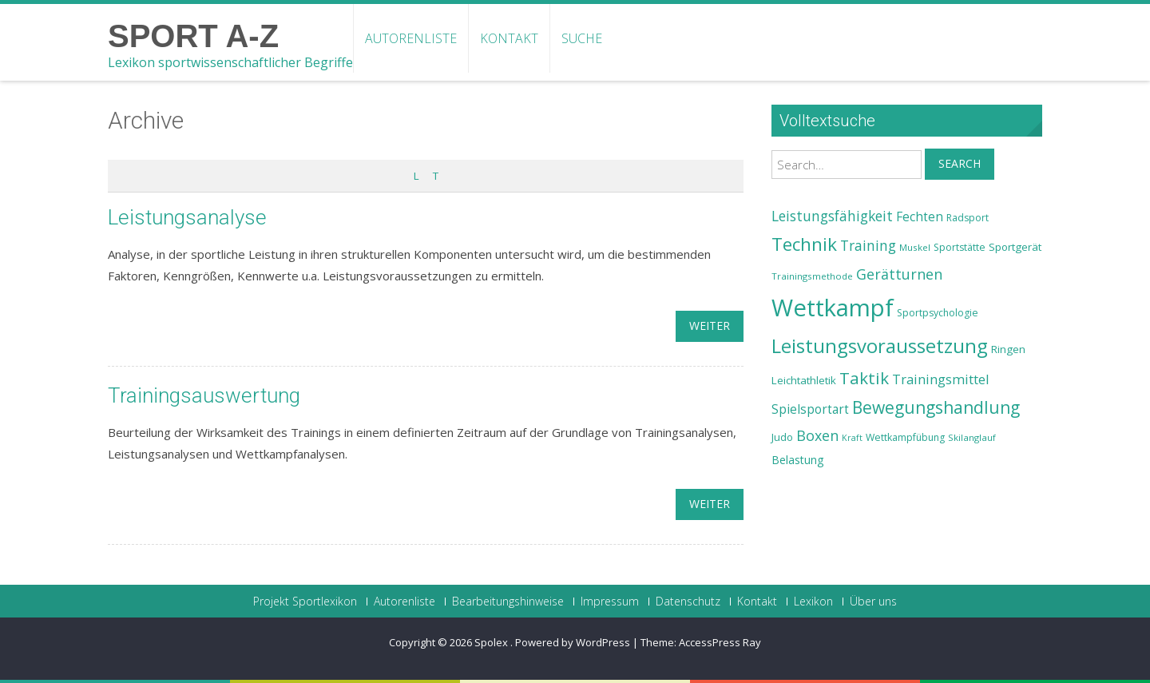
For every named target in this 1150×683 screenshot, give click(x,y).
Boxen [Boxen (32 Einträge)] (817, 435)
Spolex (492, 642)
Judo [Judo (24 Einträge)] (782, 437)
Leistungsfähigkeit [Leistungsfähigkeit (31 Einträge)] (832, 215)
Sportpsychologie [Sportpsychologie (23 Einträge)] (937, 313)
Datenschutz (688, 602)
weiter (709, 325)
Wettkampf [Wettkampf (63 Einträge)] (832, 308)
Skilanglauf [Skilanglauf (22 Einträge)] (972, 437)
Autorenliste (411, 38)
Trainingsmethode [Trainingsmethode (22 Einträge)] (812, 276)
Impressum (610, 602)
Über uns (873, 602)
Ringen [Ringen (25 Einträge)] (1008, 349)
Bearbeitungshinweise (508, 602)
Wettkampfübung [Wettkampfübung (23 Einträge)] (905, 437)
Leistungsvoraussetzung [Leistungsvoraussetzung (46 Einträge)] (879, 346)
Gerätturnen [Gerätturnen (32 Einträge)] (899, 274)
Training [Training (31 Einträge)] (868, 245)
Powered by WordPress (572, 642)
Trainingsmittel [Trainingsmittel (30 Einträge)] (940, 379)
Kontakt (509, 38)
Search (959, 163)
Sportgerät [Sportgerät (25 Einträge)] (1015, 247)
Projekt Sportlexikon (305, 602)
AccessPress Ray (720, 642)
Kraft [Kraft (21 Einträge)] (852, 437)
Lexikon (813, 602)
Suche (581, 38)
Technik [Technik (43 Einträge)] (804, 244)
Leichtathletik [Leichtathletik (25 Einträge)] (803, 380)
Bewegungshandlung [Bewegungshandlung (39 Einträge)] (936, 407)
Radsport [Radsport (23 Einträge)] (967, 217)
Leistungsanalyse (187, 217)
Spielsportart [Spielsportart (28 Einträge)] (810, 409)
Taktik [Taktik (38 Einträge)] (864, 378)
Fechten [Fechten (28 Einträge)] (919, 216)
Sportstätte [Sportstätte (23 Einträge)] (959, 247)
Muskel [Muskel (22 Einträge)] (914, 247)
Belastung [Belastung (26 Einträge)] (797, 459)
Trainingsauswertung (204, 395)
